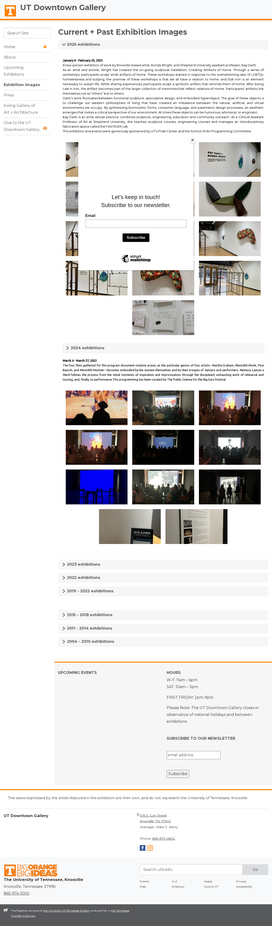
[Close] (192, 140)
